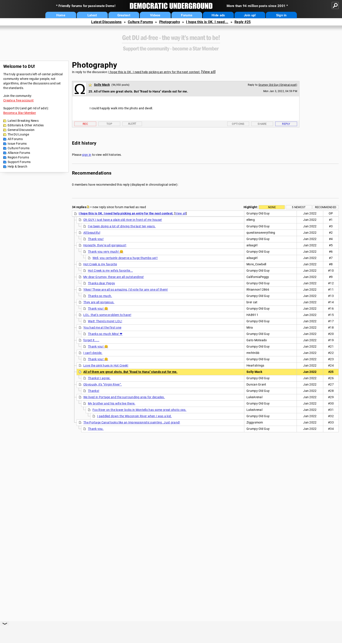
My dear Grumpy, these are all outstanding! (113, 277)
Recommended (325, 207)
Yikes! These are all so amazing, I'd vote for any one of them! (125, 289)
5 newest (299, 207)
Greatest (123, 15)
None (272, 207)
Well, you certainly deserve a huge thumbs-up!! (125, 258)
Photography (169, 22)
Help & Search (17, 166)
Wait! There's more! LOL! (105, 321)
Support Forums (19, 162)
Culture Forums (140, 22)
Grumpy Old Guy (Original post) (277, 84)
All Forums (15, 139)
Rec (85, 123)
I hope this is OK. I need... (207, 22)
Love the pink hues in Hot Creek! (105, 365)
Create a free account (18, 100)
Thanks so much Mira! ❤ (105, 334)
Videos (155, 15)
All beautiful (91, 232)
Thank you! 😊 (98, 308)
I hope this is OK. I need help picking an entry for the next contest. (154, 72)
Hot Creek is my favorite (100, 264)
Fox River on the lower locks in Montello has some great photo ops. (139, 410)
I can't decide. (93, 353)
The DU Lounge (18, 134)
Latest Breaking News (23, 120)
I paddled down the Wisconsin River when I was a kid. (134, 416)
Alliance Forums (19, 152)
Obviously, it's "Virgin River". (102, 384)
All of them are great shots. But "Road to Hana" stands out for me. (130, 372)
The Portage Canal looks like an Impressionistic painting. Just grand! (131, 422)
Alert (132, 123)
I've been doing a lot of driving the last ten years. (122, 226)
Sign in (281, 15)
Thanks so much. (100, 296)
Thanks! (93, 391)
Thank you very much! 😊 (105, 251)
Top (109, 123)
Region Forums (18, 157)
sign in (86, 154)
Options (238, 123)
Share (262, 123)
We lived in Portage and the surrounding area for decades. (124, 397)
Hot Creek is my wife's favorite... (110, 270)
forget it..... (91, 340)
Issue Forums (17, 143)
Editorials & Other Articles (26, 125)
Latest (92, 15)
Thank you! (96, 239)
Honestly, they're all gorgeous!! (105, 245)
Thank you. (96, 428)
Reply (286, 123)
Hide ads (218, 15)
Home (60, 15)
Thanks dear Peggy (101, 283)
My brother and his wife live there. (111, 403)
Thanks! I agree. (99, 378)
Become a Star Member (19, 113)
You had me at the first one (102, 327)
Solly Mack (102, 84)
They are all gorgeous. (99, 302)
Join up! (250, 15)
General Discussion (21, 130)
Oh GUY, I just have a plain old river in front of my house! (122, 219)
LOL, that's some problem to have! (107, 315)
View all (208, 72)
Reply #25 (242, 22)
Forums (186, 15)
